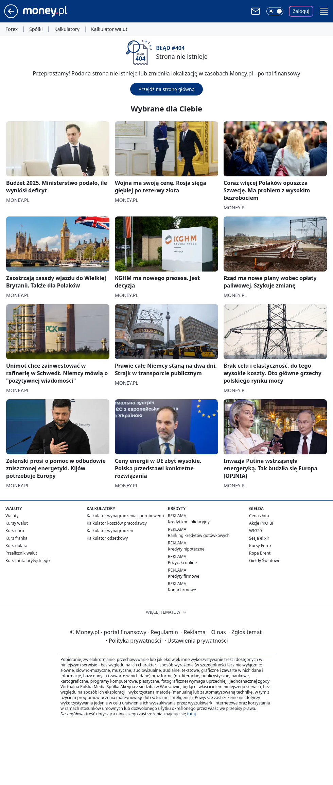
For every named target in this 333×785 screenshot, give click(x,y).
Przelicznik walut (21, 553)
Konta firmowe (182, 590)
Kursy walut (16, 523)
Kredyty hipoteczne (186, 549)
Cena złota (259, 516)
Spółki (35, 29)
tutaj (191, 714)
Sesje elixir (259, 538)
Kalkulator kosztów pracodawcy (117, 523)
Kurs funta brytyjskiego (27, 560)
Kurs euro (14, 531)
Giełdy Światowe (264, 560)
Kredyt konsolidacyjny (189, 522)
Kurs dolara (16, 545)
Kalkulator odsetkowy (107, 538)
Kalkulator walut (109, 29)
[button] (323, 11)
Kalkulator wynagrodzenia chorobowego (125, 516)
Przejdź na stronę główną (166, 89)
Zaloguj (301, 11)
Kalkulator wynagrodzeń (110, 531)
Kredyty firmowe (183, 576)
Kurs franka (16, 538)
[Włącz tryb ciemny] (274, 11)
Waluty (12, 516)
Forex (11, 29)
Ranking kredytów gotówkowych (199, 535)
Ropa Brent (259, 553)
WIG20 (255, 531)
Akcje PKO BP (262, 523)
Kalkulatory (67, 29)
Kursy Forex (260, 545)
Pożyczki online (182, 562)
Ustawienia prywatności (196, 640)
